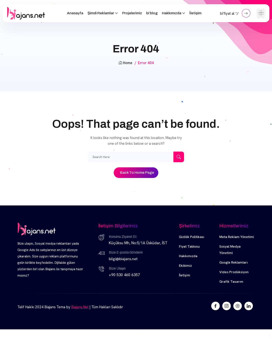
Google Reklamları (233, 262)
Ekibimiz (185, 265)
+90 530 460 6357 (124, 274)
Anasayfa (75, 13)
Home (125, 62)
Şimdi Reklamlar (101, 13)
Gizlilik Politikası (191, 237)
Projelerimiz (132, 13)
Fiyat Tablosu (189, 246)
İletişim (195, 13)
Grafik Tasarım (231, 281)
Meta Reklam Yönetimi (236, 237)
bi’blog (152, 13)
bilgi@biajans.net (123, 258)
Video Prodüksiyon (234, 272)
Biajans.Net (80, 307)
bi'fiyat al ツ (235, 13)
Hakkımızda (171, 13)
